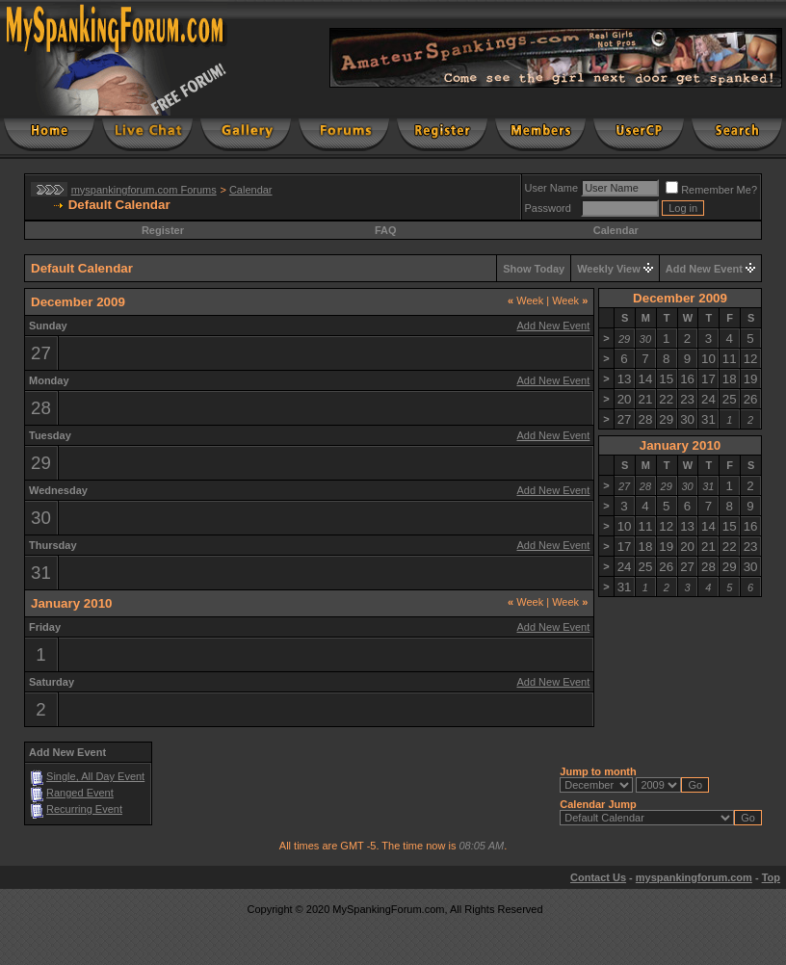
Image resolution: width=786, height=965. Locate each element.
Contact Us (598, 877)
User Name (552, 188)
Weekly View (609, 268)
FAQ (386, 230)
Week (525, 300)
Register (163, 230)
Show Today (533, 268)
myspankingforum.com (694, 877)
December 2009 (680, 298)
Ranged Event (80, 792)
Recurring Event (84, 809)
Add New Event (704, 268)
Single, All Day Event (95, 776)
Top (771, 877)
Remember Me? (711, 190)
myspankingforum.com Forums (144, 190)
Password (548, 208)
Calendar (251, 190)
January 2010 (680, 445)
